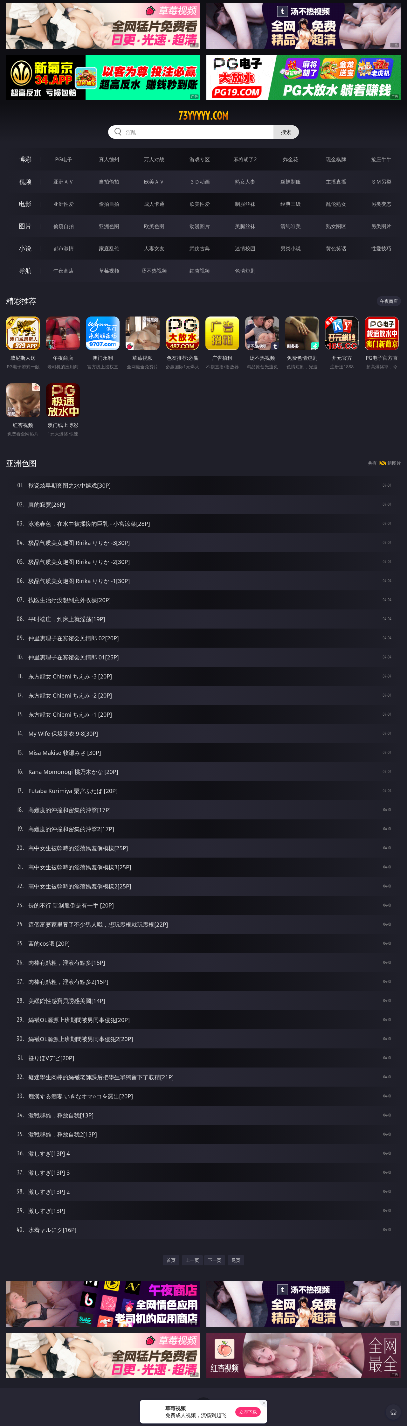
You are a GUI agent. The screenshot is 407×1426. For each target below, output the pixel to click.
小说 (25, 248)
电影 (25, 203)
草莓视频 (109, 270)
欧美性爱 (200, 203)
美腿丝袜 (245, 226)
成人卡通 (154, 203)
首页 (171, 1260)
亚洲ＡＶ (63, 181)
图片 (25, 226)
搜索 (286, 132)
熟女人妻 (245, 181)
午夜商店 (63, 270)
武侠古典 (200, 248)
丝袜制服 (290, 181)
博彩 (25, 159)
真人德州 (109, 159)
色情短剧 (245, 270)
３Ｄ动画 (200, 181)
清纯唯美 (290, 226)
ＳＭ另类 (381, 181)
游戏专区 (200, 159)
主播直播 (336, 181)
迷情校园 (245, 248)
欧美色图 (154, 226)
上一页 (192, 1260)
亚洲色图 (109, 226)
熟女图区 (336, 226)
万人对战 (154, 159)
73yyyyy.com (203, 115)
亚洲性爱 (63, 203)
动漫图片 (200, 226)
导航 (25, 270)
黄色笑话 (336, 248)
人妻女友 (154, 248)
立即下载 (248, 1412)
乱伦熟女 (336, 203)
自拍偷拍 (109, 181)
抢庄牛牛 (381, 159)
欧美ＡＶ (154, 181)
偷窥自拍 (63, 226)
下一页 (214, 1260)
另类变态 (381, 203)
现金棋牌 (336, 159)
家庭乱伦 (109, 248)
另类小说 (290, 248)
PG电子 (63, 159)
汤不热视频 (154, 270)
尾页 (235, 1260)
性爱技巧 (381, 248)
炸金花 (290, 159)
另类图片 (381, 226)
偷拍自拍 (109, 203)
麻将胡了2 (245, 159)
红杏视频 (200, 270)
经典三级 (290, 203)
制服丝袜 (245, 203)
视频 (25, 181)
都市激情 (63, 248)
